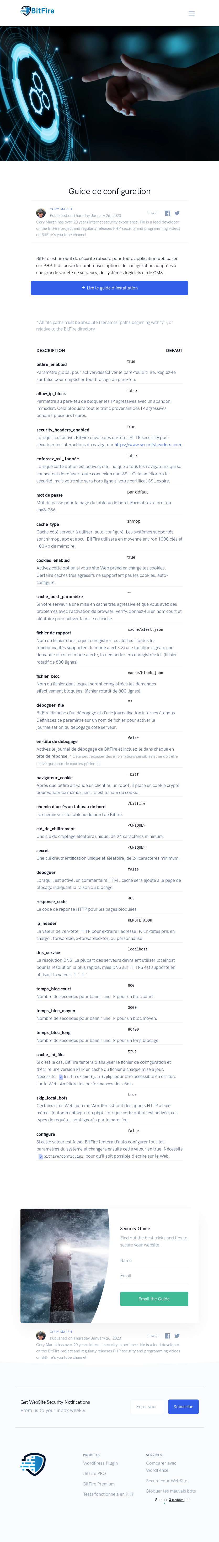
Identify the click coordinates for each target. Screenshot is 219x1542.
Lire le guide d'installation (109, 288)
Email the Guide (154, 1298)
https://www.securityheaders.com (148, 444)
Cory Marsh (61, 209)
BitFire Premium (99, 1483)
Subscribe (183, 1406)
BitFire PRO (94, 1473)
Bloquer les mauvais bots (171, 1491)
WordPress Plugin (100, 1463)
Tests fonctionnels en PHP (108, 1494)
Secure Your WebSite (166, 1480)
